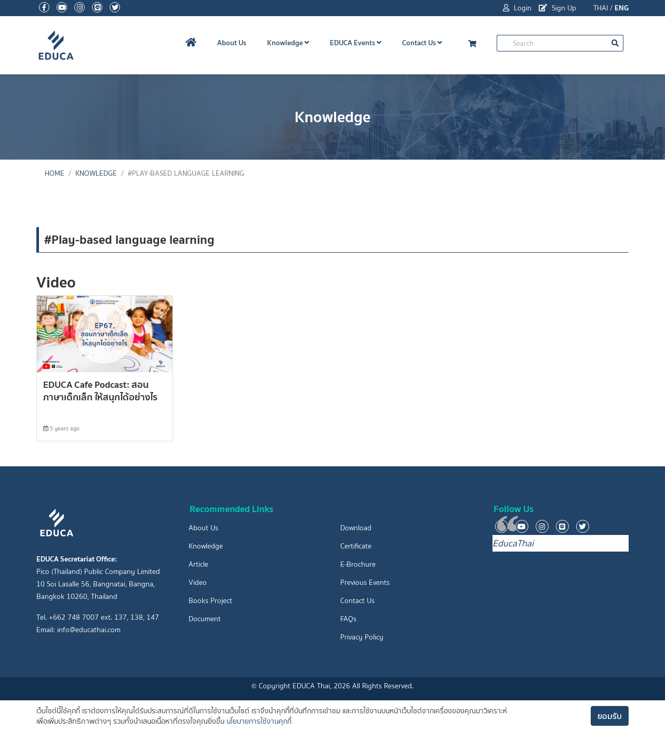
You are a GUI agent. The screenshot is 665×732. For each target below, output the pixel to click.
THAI (600, 8)
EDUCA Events (355, 42)
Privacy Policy (361, 637)
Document (205, 618)
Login (517, 8)
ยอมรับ (609, 716)
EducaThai (513, 543)
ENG (622, 8)
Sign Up (557, 8)
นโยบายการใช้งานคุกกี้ (259, 721)
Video (198, 582)
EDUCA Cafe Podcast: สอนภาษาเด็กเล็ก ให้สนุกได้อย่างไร (100, 390)
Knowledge (288, 42)
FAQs (348, 618)
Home (54, 173)
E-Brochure (358, 564)
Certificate (355, 546)
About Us (231, 42)
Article (198, 564)
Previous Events (365, 582)
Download (355, 527)
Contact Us (422, 42)
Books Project (210, 600)
